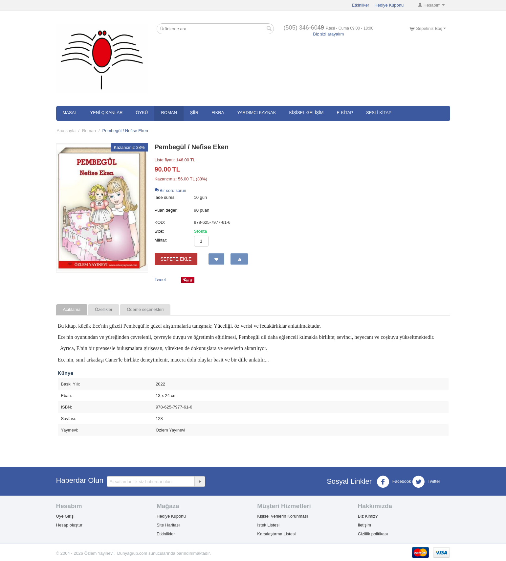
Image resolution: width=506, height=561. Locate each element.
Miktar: (161, 240)
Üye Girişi (65, 516)
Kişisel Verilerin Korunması (282, 516)
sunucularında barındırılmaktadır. (179, 553)
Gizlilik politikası (373, 533)
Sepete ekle (176, 259)
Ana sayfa (66, 130)
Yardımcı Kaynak (256, 112)
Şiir (194, 112)
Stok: (160, 231)
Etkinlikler (166, 533)
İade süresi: (166, 197)
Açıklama (71, 309)
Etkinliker (360, 5)
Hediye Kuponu (389, 5)
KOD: (160, 222)
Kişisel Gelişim (306, 112)
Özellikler (103, 309)
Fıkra (217, 112)
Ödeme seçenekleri (145, 309)
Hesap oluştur (69, 525)
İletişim (364, 525)
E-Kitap (345, 112)
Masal (70, 112)
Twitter (426, 482)
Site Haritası (168, 525)
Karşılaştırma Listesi (276, 533)
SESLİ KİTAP (378, 112)
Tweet (160, 279)
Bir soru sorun (171, 190)
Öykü (142, 112)
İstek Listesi (268, 525)
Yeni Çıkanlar (106, 112)
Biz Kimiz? (368, 516)
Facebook (394, 482)
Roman (169, 112)
